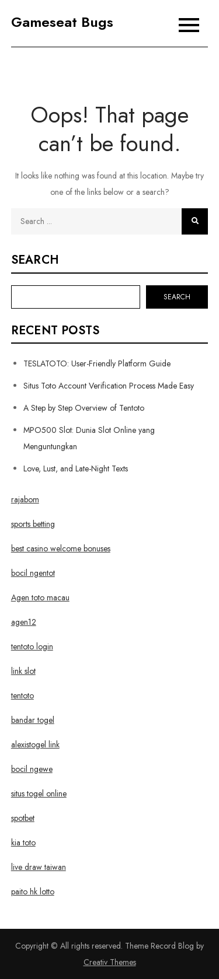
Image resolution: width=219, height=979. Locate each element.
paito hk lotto (32, 891)
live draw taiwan (38, 867)
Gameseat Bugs (62, 22)
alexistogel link (35, 744)
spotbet (22, 818)
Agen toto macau (40, 597)
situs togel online (39, 793)
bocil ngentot (33, 573)
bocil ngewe (32, 769)
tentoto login (32, 646)
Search (35, 260)
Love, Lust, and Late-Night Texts (75, 468)
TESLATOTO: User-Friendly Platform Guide (97, 363)
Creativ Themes (110, 962)
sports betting (33, 524)
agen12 (23, 622)
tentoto (22, 695)
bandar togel (32, 720)
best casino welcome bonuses (60, 548)
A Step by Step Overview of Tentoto (83, 408)
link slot (23, 671)
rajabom (25, 499)
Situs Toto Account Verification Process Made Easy (108, 385)
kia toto (23, 842)
